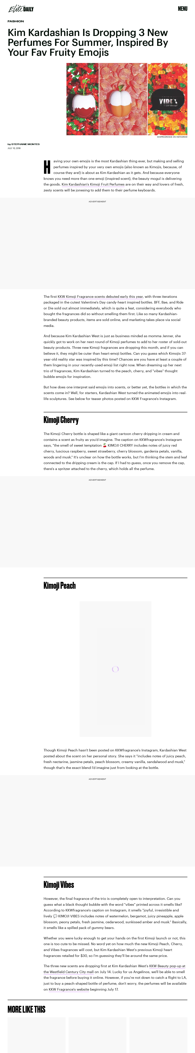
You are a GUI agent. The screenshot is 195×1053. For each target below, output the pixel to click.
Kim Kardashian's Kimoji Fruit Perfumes (93, 184)
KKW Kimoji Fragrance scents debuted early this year (100, 296)
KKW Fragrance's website (69, 989)
